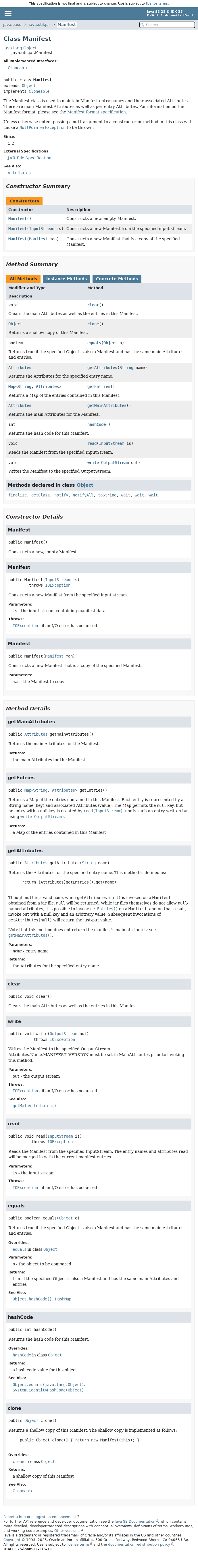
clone (93, 324)
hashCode (96, 424)
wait (125, 495)
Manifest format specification (96, 112)
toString (107, 495)
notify (61, 495)
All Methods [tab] (23, 279)
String (126, 367)
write (93, 462)
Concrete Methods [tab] (117, 279)
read (92, 443)
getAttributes (102, 367)
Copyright (11, 1540)
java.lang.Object (19, 48)
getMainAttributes (106, 405)
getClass (40, 495)
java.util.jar (39, 24)
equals (94, 343)
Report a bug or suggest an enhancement (39, 1517)
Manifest (66, 24)
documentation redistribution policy (139, 1544)
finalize (17, 495)
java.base (12, 24)
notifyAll (83, 495)
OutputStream (115, 462)
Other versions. (67, 1531)
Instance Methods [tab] (66, 279)
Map (11, 386)
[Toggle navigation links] (8, 13)
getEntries (98, 386)
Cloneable (18, 67)
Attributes (19, 367)
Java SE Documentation (135, 1522)
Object (29, 85)
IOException (57, 585)
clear (93, 305)
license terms (157, 3)
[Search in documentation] (167, 25)
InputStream (41, 228)
